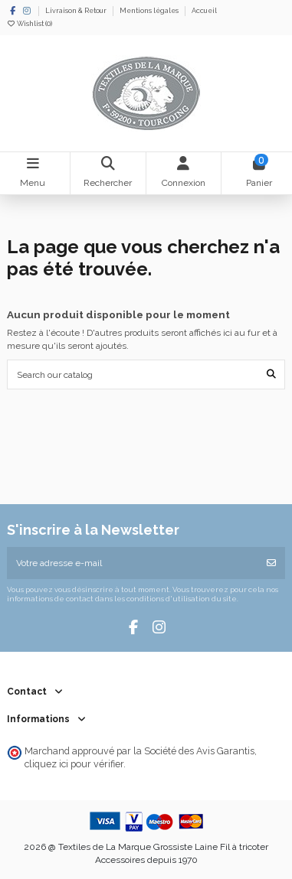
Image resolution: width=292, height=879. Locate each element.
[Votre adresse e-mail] (132, 563)
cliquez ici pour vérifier (74, 764)
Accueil (204, 11)
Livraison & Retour (76, 11)
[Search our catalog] (271, 374)
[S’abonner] (271, 563)
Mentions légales (150, 11)
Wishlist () (29, 24)
